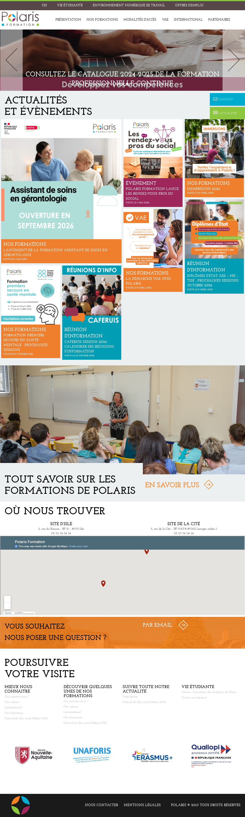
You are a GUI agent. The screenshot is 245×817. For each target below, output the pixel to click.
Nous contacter (101, 805)
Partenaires (219, 20)
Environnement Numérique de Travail (129, 5)
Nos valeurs (12, 702)
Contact (223, 99)
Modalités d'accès (140, 20)
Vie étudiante (70, 5)
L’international (13, 707)
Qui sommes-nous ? (17, 696)
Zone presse (130, 696)
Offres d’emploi (189, 5)
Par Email (157, 625)
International (188, 20)
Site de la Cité (183, 524)
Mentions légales (142, 805)
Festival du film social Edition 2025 (26, 718)
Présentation (68, 20)
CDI (44, 5)
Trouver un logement (194, 697)
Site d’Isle (61, 524)
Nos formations (102, 20)
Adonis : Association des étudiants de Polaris (208, 692)
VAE (165, 20)
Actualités (225, 113)
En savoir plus (172, 485)
